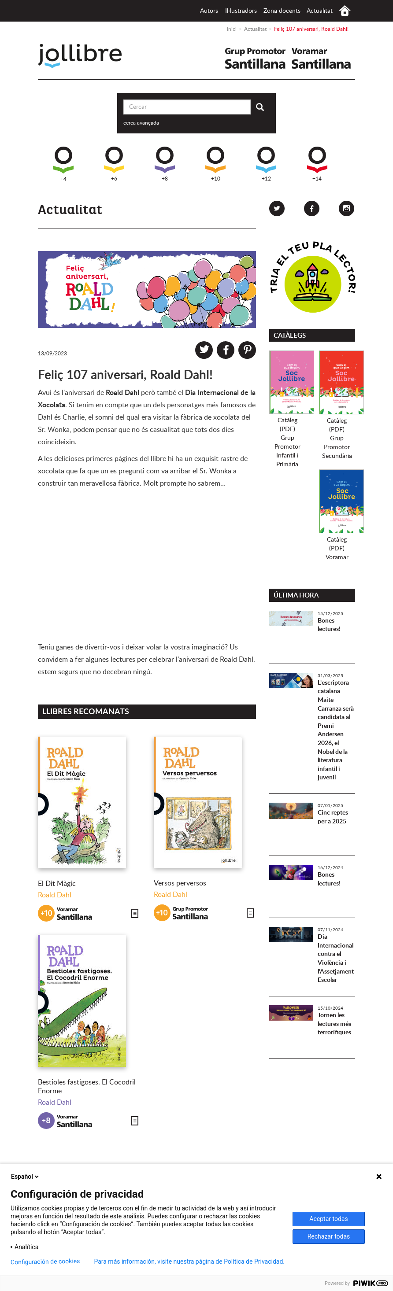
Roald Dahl (54, 895)
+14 (317, 164)
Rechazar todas (329, 1236)
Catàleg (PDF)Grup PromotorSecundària (337, 438)
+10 (215, 164)
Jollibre (87, 56)
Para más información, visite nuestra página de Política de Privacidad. (189, 1261)
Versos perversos (180, 883)
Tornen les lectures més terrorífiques (334, 1024)
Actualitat (320, 11)
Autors (209, 11)
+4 (63, 164)
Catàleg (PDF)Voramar (337, 549)
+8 (165, 164)
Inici (345, 10)
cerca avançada (141, 122)
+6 (114, 164)
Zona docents (281, 11)
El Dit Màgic (57, 883)
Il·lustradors (241, 11)
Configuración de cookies (45, 1262)
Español (25, 1176)
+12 (266, 164)
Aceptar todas (328, 1218)
